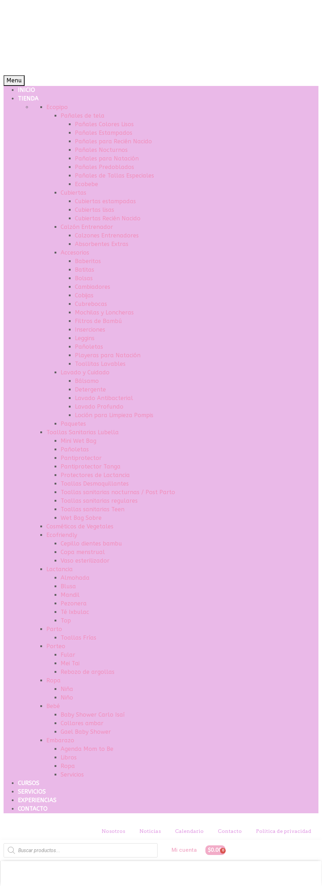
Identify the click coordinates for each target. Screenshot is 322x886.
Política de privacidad (283, 831)
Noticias (150, 831)
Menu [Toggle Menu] (14, 80)
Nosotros (113, 831)
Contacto (230, 831)
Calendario (189, 831)
